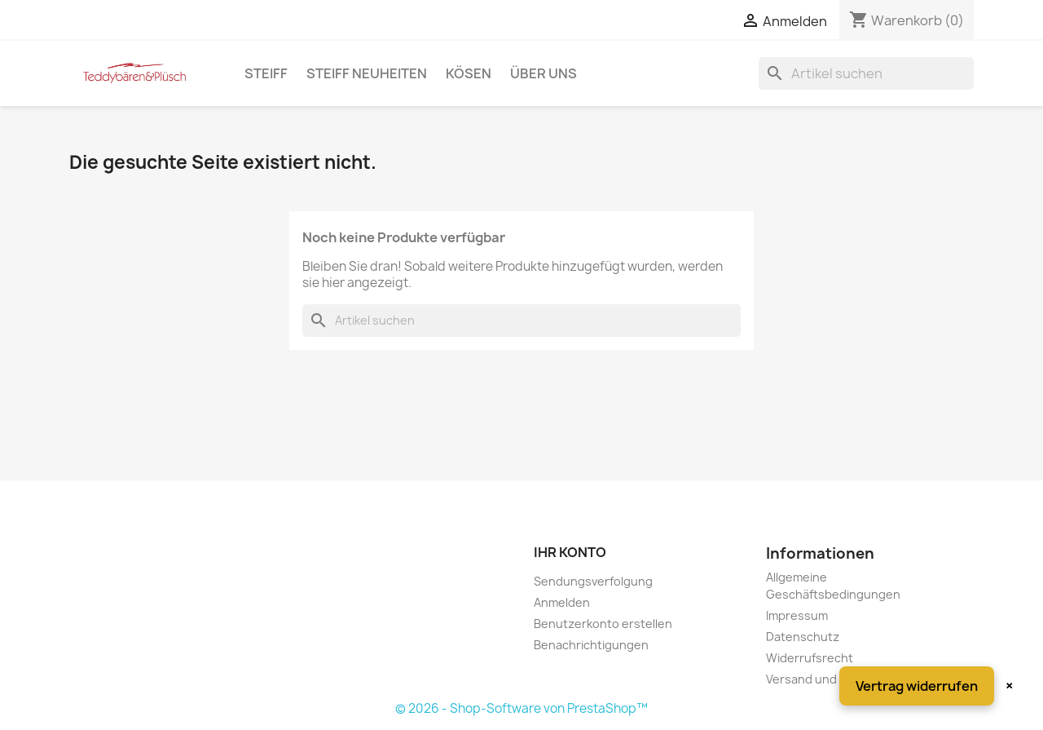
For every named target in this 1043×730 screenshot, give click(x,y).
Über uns (543, 73)
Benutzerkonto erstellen (603, 623)
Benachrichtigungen (591, 645)
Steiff (266, 73)
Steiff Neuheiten (366, 73)
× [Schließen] (1010, 686)
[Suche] (866, 73)
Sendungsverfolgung (593, 581)
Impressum (797, 615)
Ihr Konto (570, 552)
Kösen (468, 73)
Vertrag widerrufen (917, 686)
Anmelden (562, 602)
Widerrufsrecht (809, 658)
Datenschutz (802, 636)
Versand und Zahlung (825, 679)
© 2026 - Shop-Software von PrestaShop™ (521, 708)
